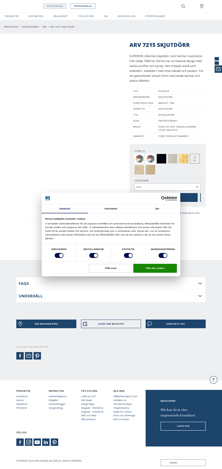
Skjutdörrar (21, 404)
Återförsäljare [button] (155, 16)
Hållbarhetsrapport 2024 (125, 396)
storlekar (141, 180)
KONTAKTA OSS (188, 213)
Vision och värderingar (124, 415)
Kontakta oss (120, 400)
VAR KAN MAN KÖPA (38, 323)
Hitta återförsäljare (122, 404)
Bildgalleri (53, 400)
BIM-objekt (86, 400)
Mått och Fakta (88, 415)
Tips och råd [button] (86, 16)
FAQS (24, 283)
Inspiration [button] (35, 16)
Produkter (11, 26)
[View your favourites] (192, 6)
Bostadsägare (58, 6)
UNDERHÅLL (31, 295)
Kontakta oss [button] (126, 16)
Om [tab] (157, 208)
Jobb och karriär (121, 419)
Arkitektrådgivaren (58, 396)
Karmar (20, 400)
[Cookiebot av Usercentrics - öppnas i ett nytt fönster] (163, 198)
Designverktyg (56, 407)
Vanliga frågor (88, 404)
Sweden (169, 463)
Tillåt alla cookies (155, 268)
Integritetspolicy (121, 407)
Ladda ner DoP (88, 396)
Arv (44, 26)
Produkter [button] (11, 16)
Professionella (86, 6)
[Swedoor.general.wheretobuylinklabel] (201, 6)
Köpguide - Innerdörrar (92, 411)
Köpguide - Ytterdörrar (92, 407)
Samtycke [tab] (64, 208)
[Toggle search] (183, 6)
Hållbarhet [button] (60, 16)
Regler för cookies (122, 411)
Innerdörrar (30, 26)
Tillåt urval (110, 268)
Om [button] (106, 16)
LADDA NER (183, 426)
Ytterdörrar (21, 407)
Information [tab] (111, 208)
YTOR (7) (139, 151)
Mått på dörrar (88, 419)
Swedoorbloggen (57, 404)
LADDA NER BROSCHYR (103, 323)
